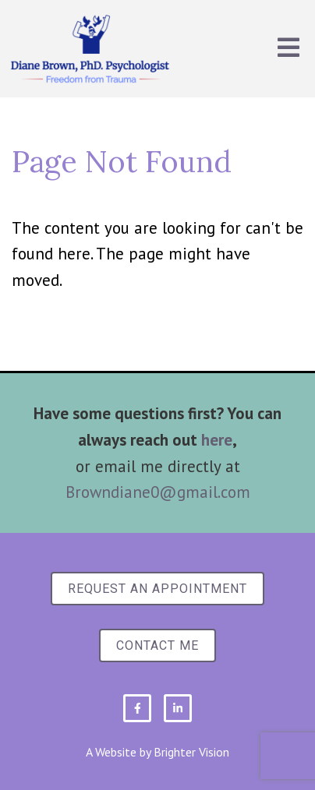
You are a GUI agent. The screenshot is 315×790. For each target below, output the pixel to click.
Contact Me (157, 645)
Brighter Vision (191, 752)
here (216, 439)
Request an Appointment (157, 588)
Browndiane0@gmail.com (157, 492)
